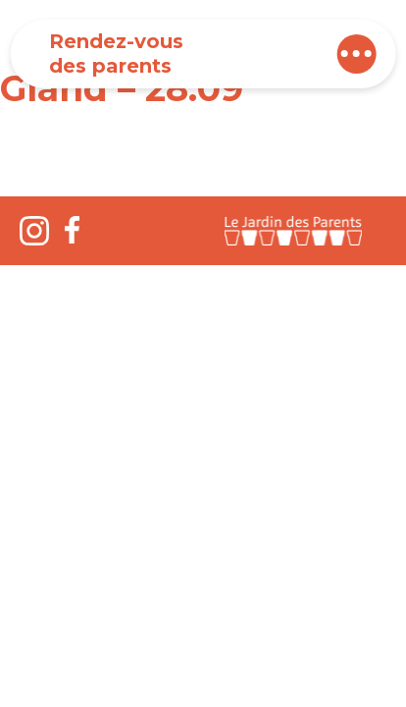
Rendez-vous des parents (116, 53)
